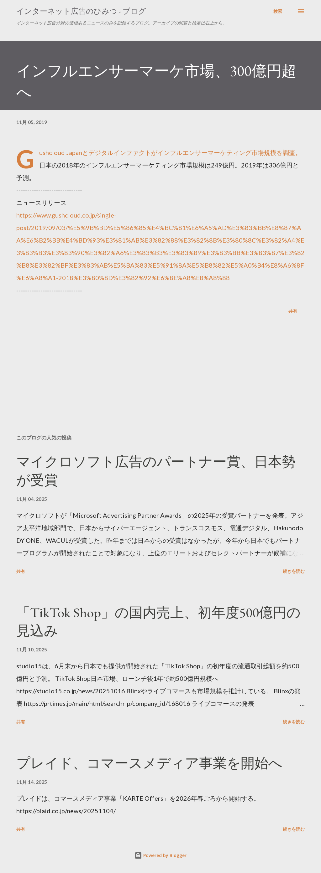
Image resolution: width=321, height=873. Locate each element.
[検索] (277, 11)
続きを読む (294, 571)
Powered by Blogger (160, 855)
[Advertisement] (160, 380)
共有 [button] (292, 311)
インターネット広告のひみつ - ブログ (81, 11)
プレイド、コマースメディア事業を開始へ (149, 763)
